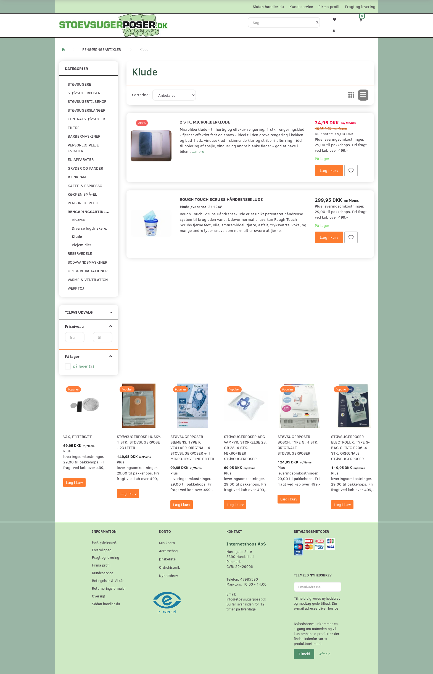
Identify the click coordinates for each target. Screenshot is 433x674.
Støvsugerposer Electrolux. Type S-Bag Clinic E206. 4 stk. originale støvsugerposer (350, 447)
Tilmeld (304, 653)
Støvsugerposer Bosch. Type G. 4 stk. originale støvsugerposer (298, 445)
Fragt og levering (360, 6)
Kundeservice (301, 6)
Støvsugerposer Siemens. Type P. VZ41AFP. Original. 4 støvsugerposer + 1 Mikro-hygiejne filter (192, 447)
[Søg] (317, 22)
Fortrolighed (101, 549)
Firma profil (328, 6)
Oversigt (98, 596)
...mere (198, 151)
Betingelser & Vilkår (108, 580)
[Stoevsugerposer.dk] (113, 24)
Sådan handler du (268, 6)
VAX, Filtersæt (77, 436)
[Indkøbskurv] (364, 19)
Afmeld (324, 653)
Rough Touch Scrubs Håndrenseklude (221, 199)
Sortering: (141, 94)
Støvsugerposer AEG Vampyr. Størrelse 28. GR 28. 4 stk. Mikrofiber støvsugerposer (245, 447)
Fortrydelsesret (104, 542)
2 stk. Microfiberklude (205, 122)
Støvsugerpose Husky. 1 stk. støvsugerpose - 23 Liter (139, 442)
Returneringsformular (109, 588)
